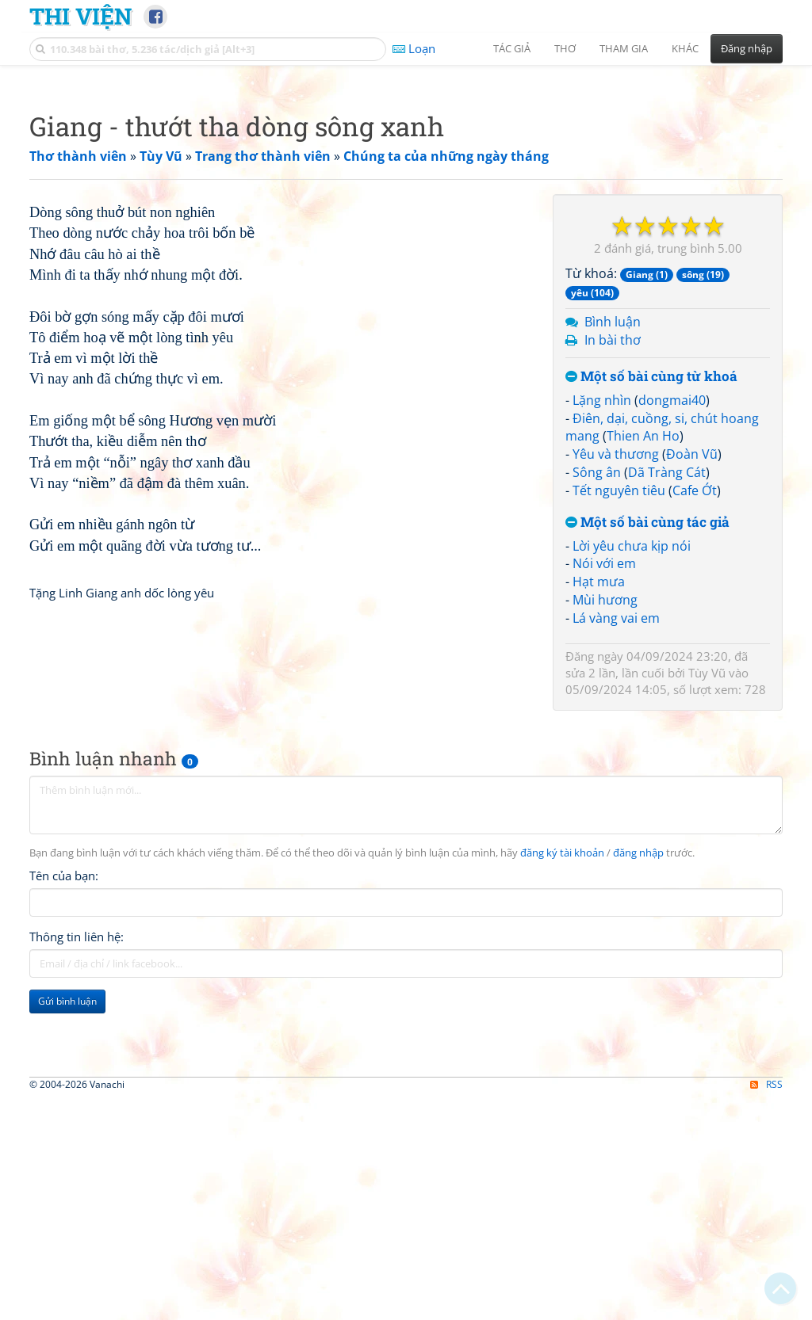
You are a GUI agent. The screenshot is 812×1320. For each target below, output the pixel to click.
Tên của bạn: (63, 1202)
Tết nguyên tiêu (619, 712)
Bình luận (612, 543)
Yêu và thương (616, 676)
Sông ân (597, 694)
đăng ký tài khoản (562, 1179)
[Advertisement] (406, 186)
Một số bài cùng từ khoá (651, 598)
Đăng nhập (746, 48)
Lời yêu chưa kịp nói (632, 767)
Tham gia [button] (623, 48)
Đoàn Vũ (692, 676)
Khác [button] (685, 48)
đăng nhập (638, 1179)
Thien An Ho (643, 657)
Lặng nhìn (602, 622)
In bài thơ (612, 561)
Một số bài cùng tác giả (647, 744)
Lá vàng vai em (616, 840)
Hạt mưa (599, 803)
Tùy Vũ (707, 894)
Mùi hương (605, 821)
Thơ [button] (565, 48)
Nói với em (604, 785)
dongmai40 (672, 622)
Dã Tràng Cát (667, 694)
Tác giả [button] (511, 48)
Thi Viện (80, 16)
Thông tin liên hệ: (76, 1263)
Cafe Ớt (694, 712)
